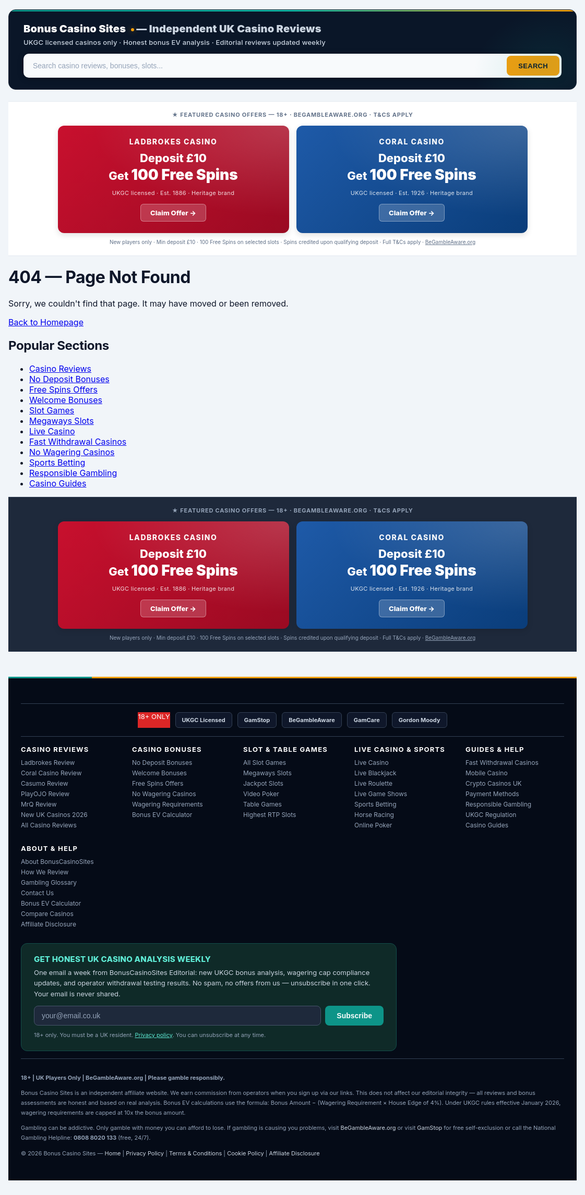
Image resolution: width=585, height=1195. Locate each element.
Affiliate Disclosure (48, 924)
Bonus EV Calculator (162, 815)
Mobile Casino (486, 773)
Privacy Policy (145, 1153)
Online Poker (373, 825)
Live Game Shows (380, 794)
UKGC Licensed (203, 720)
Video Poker (261, 794)
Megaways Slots (61, 421)
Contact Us (37, 893)
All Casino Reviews (49, 825)
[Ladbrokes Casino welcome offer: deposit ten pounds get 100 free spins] (173, 179)
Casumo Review (44, 783)
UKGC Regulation (490, 815)
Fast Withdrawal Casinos (77, 441)
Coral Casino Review (51, 773)
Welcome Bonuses (65, 400)
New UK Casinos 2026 (54, 815)
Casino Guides (57, 483)
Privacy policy (153, 1035)
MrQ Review (38, 804)
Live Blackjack (375, 773)
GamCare (367, 720)
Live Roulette (373, 783)
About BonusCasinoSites (57, 861)
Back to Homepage (45, 322)
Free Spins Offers (63, 389)
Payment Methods (492, 794)
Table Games (262, 804)
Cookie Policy (245, 1153)
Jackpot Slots (263, 783)
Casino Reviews (60, 368)
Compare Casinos (47, 914)
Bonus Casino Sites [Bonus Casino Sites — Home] (74, 28)
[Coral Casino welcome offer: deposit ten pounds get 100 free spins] (412, 179)
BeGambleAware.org (450, 242)
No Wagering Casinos (72, 452)
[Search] (266, 66)
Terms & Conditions (195, 1153)
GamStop (257, 720)
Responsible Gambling (73, 473)
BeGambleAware (312, 720)
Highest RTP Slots (269, 815)
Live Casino (52, 431)
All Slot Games (264, 762)
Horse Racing (374, 815)
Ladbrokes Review (48, 762)
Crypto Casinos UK (493, 783)
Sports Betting (57, 462)
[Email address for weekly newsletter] (177, 1016)
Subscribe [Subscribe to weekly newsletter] (354, 1015)
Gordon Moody (419, 720)
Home (113, 1153)
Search (533, 66)
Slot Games (51, 410)
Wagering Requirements (167, 804)
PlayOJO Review (45, 794)
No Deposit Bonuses (69, 379)
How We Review (44, 872)
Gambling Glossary (49, 882)
